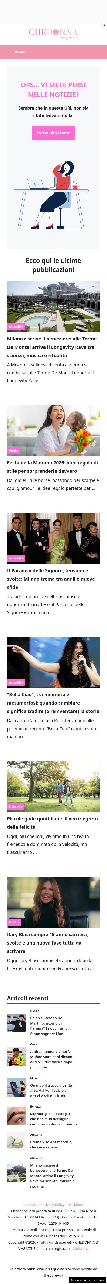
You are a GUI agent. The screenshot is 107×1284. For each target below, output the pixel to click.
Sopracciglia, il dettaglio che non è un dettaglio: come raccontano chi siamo (53, 1118)
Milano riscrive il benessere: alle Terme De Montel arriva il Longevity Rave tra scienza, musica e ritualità (52, 347)
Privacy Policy (53, 1204)
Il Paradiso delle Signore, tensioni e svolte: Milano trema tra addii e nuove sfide (51, 578)
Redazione (30, 1204)
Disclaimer (76, 1204)
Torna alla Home (53, 133)
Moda (13, 450)
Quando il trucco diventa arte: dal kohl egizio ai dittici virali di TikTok (51, 1090)
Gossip (14, 922)
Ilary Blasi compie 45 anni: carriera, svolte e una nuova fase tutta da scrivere (47, 942)
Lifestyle (16, 806)
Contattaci (81, 1248)
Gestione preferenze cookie (87, 1280)
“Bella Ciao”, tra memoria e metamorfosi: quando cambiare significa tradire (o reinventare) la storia (53, 702)
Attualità (16, 326)
